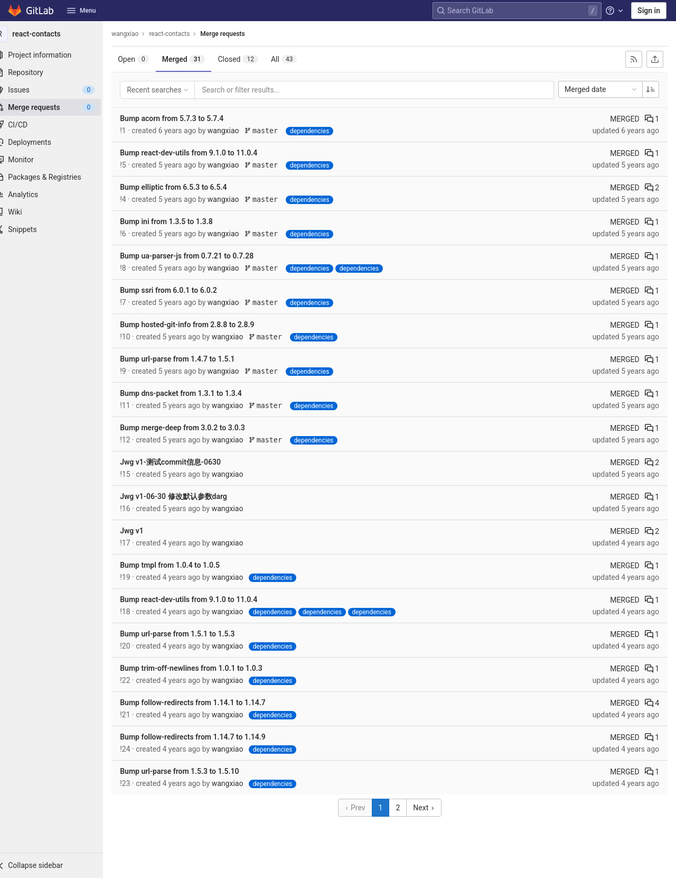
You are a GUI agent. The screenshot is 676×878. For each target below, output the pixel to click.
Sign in (648, 10)
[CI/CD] (58, 124)
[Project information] (58, 55)
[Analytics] (58, 194)
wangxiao (138, 34)
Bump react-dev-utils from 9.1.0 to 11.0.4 (201, 153)
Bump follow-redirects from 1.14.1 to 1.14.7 (206, 702)
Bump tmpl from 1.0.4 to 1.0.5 (183, 565)
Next (430, 807)
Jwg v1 (145, 530)
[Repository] (58, 72)
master (276, 131)
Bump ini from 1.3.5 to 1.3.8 (179, 221)
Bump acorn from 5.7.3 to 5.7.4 (185, 118)
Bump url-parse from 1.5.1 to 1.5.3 (190, 634)
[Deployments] (58, 142)
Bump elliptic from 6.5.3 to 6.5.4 (186, 187)
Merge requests (235, 34)
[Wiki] (58, 212)
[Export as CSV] (654, 59)
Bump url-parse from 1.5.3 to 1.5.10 (192, 771)
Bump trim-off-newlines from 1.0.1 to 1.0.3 (204, 668)
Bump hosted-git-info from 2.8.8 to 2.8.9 (200, 324)
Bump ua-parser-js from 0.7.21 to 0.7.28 (200, 256)
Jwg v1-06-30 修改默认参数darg (186, 496)
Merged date (602, 89)
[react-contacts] (58, 33)
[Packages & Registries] (58, 177)
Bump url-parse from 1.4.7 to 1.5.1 (190, 359)
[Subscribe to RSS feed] (633, 59)
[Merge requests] (58, 107)
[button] (58, 865)
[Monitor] (58, 159)
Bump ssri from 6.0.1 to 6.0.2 (181, 290)
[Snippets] (58, 229)
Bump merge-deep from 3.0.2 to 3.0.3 (195, 427)
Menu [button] (81, 10)
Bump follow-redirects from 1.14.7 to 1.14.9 (206, 737)
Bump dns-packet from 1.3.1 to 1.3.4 (194, 393)
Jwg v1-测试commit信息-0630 (183, 462)
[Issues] (58, 89)
